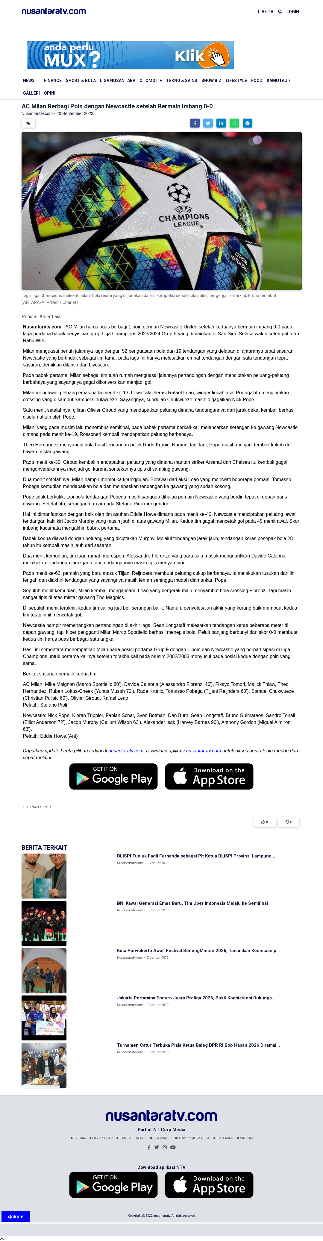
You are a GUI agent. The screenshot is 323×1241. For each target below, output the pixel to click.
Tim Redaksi (223, 1138)
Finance (53, 80)
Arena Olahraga (38, 807)
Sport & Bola (81, 80)
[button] (195, 123)
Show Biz (211, 80)
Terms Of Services (130, 1138)
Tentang (78, 1138)
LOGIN (292, 11)
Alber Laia (50, 316)
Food (257, 80)
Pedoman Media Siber (192, 1138)
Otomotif (150, 80)
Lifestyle (236, 80)
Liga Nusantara (117, 80)
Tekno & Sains (181, 80)
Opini (49, 93)
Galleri (31, 93)
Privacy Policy (101, 1138)
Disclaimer (159, 1138)
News (29, 80)
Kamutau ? (279, 80)
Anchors (245, 1138)
